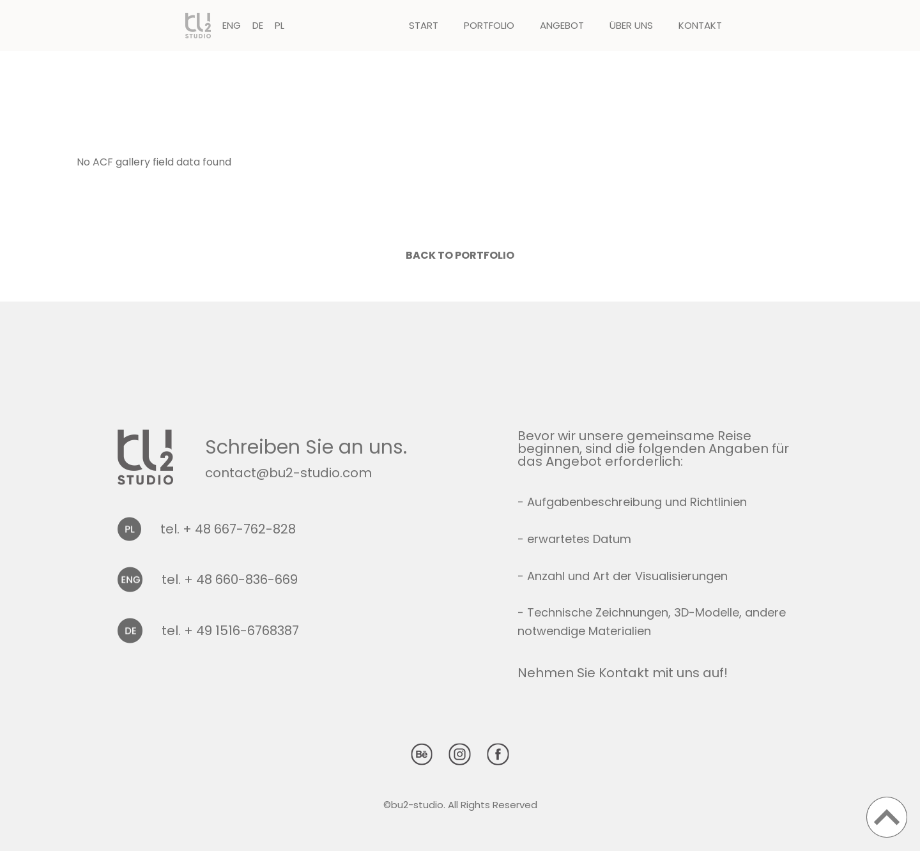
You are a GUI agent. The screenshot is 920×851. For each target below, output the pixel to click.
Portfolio (489, 25)
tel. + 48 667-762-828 (228, 529)
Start (423, 25)
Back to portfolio (460, 255)
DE (257, 25)
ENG (231, 25)
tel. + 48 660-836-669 (230, 579)
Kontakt (700, 25)
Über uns (631, 25)
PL (279, 25)
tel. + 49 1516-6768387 (230, 631)
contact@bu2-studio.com (288, 473)
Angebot (562, 25)
